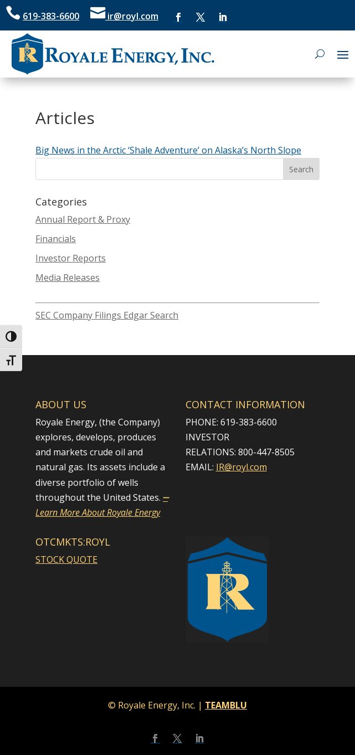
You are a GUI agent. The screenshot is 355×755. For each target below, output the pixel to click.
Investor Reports (70, 258)
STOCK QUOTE (66, 559)
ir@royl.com (131, 16)
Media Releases (67, 277)
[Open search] (320, 54)
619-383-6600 (51, 16)
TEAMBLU (226, 705)
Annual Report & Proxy (82, 219)
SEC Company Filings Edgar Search (106, 315)
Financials (55, 239)
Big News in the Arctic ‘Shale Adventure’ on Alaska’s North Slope (168, 150)
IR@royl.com (241, 467)
